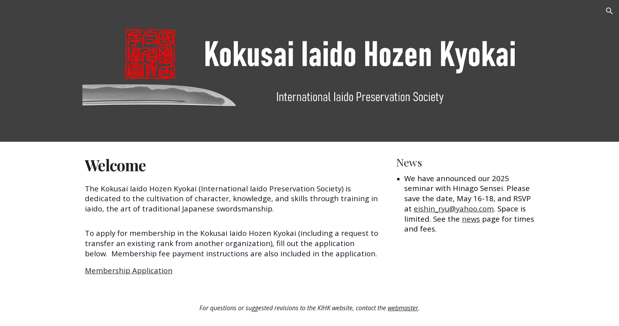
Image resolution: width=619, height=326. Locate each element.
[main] (232, 215)
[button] (609, 11)
